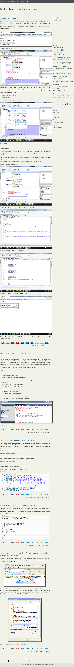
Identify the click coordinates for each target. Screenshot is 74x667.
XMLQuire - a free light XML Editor (15, 353)
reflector (71, 95)
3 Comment (46, 497)
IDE (66, 102)
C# (54, 95)
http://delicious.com (19, 486)
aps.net (62, 102)
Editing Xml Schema (9, 19)
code (40, 545)
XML (42, 345)
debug (37, 651)
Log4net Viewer (11, 1)
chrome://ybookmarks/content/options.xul (24, 487)
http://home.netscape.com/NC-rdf (19, 476)
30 (24, 661)
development (58, 99)
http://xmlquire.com (20, 425)
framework (55, 100)
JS (53, 95)
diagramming (60, 95)
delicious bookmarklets (16, 444)
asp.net (62, 104)
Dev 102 (55, 115)
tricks (42, 545)
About (5, 1)
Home (1, 1)
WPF (69, 106)
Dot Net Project (56, 117)
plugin (69, 99)
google (68, 100)
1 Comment (46, 651)
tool (66, 104)
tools (39, 345)
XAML (57, 97)
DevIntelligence (8, 9)
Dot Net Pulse (56, 119)
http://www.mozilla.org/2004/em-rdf (25, 475)
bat (37, 545)
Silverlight (41, 651)
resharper (64, 106)
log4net (63, 97)
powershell (67, 97)
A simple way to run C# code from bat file (17, 505)
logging (57, 107)
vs (64, 95)
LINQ (71, 106)
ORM (72, 104)
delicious (36, 497)
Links (69, 104)
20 (21, 661)
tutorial (59, 104)
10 (19, 661)
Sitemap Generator (21, 1)
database (54, 102)
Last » (31, 661)
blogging (69, 102)
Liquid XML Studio (6, 25)
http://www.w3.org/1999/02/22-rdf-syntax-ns (22, 477)
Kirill (54, 68)
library (54, 97)
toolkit (65, 100)
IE (60, 102)
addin (62, 99)
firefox (39, 497)
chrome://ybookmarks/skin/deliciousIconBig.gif (24, 485)
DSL (59, 107)
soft (37, 345)
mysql (57, 95)
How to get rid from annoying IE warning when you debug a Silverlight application (25, 554)
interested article (7, 508)
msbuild (66, 99)
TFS (56, 106)
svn (66, 106)
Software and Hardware (58, 122)
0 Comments (46, 345)
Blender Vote (56, 112)
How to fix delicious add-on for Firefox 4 (17, 440)
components (55, 104)
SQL (54, 106)
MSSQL (58, 102)
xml (65, 102)
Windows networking (57, 127)
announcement (60, 100)
